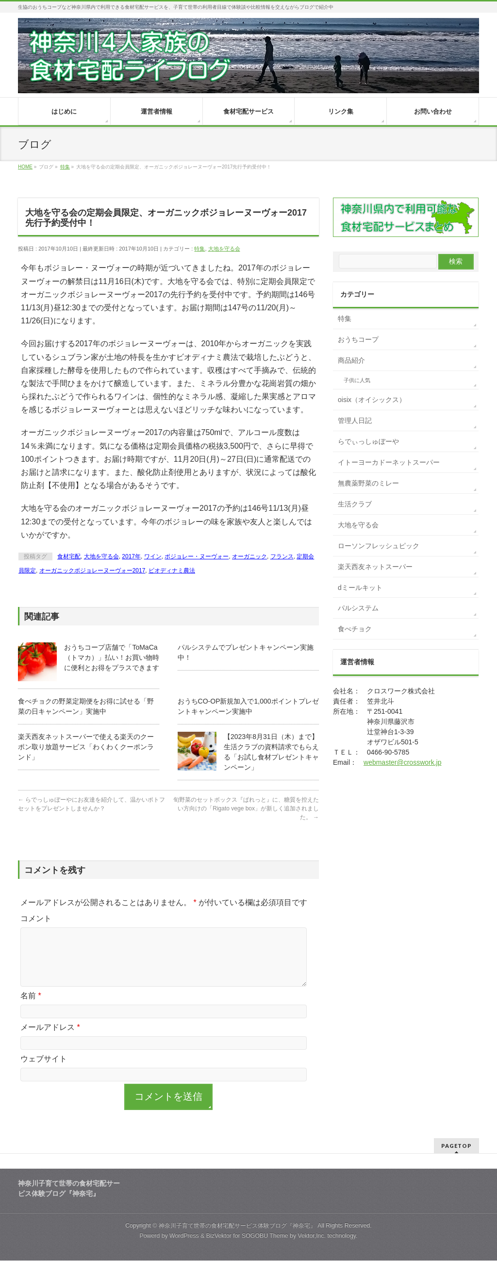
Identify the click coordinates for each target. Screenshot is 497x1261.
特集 (199, 249)
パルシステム (358, 608)
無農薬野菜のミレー (368, 483)
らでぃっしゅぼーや (368, 441)
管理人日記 (355, 420)
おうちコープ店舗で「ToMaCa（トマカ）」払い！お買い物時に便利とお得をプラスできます (111, 657)
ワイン (153, 556)
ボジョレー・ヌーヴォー (197, 556)
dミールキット (360, 587)
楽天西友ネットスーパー (375, 567)
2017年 (131, 556)
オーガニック (249, 556)
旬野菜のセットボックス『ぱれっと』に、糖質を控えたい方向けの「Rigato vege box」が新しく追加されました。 (246, 808)
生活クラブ (355, 504)
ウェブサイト (43, 1070)
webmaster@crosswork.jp (402, 762)
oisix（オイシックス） (372, 400)
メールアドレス (50, 1039)
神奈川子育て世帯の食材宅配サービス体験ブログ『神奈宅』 (237, 1226)
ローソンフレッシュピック (378, 546)
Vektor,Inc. (312, 1236)
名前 (30, 1007)
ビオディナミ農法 (172, 570)
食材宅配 (69, 556)
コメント (35, 918)
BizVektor (219, 1236)
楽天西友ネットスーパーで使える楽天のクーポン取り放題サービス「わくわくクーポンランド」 (86, 747)
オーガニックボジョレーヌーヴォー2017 (92, 570)
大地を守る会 (224, 249)
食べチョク (355, 629)
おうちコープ (358, 339)
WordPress (184, 1236)
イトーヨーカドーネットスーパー (389, 462)
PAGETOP (456, 1146)
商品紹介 (351, 360)
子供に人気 (357, 380)
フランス (282, 556)
